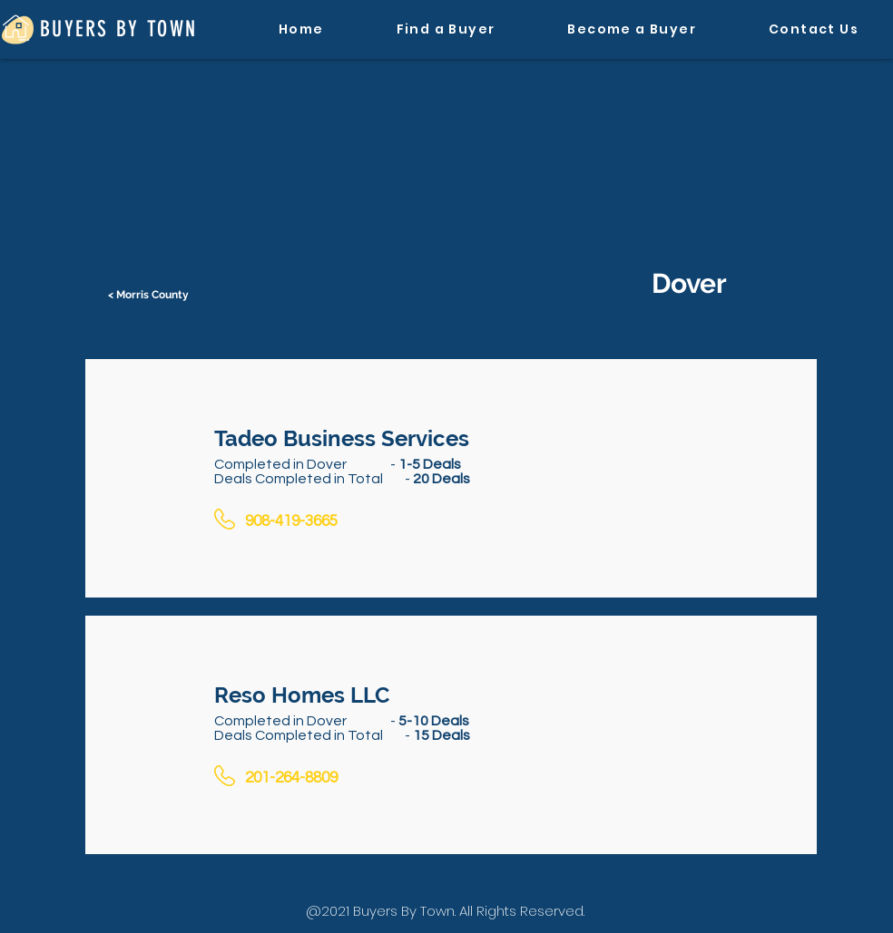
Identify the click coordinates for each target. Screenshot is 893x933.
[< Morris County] (149, 295)
